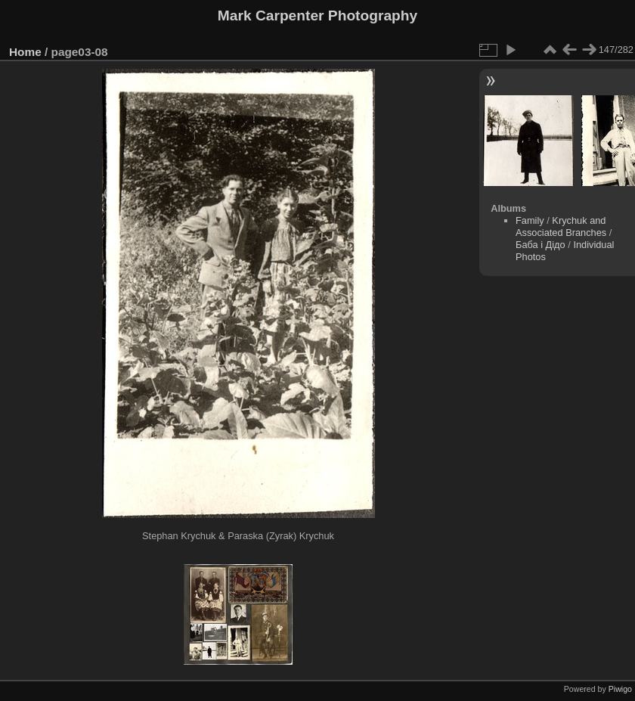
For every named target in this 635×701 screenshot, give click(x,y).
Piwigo (620, 688)
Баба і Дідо (540, 244)
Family (530, 220)
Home (25, 51)
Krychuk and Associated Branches (561, 226)
